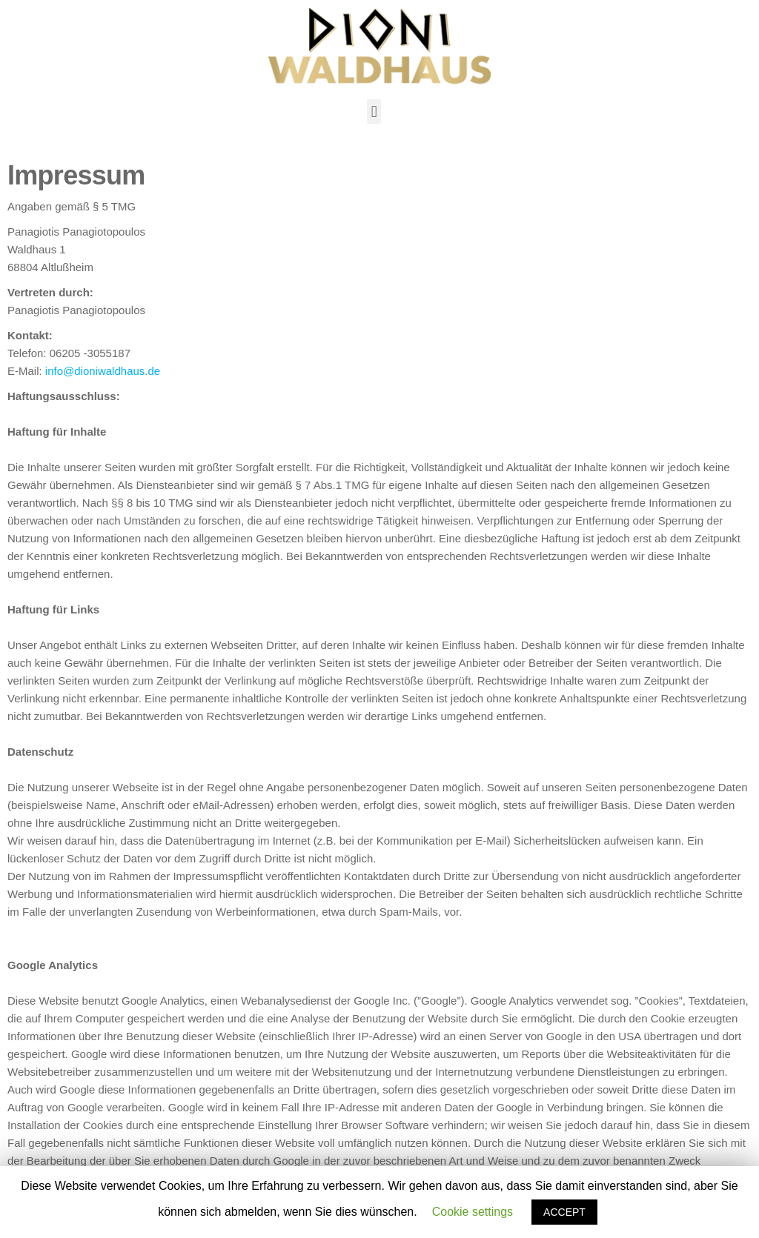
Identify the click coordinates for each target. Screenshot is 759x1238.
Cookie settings (472, 1211)
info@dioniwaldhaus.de (102, 371)
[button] (374, 111)
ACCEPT (564, 1212)
